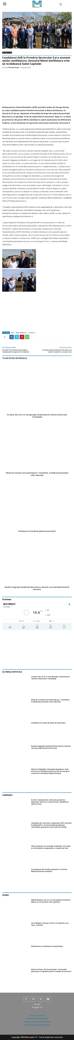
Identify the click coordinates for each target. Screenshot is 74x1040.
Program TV (37, 1007)
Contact (37, 1004)
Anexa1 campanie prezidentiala (37, 1021)
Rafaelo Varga (13, 67)
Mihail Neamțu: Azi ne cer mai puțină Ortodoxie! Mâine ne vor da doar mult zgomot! (50, 901)
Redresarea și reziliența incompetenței (47, 946)
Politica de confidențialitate (37, 1018)
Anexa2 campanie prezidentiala (37, 1025)
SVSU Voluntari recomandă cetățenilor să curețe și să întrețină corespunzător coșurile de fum (51, 847)
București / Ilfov (7, 53)
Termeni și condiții (37, 1015)
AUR (12, 332)
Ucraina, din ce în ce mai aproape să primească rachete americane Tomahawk (37, 415)
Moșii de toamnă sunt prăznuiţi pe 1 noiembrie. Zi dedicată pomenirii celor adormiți (37, 474)
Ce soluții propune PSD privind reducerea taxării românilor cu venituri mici (57, 351)
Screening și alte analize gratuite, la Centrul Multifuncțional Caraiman (49, 870)
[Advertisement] (37, 87)
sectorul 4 (32, 332)
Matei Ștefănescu (21, 332)
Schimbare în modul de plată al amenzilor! (37, 531)
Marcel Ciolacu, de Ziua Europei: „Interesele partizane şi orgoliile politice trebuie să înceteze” (51, 970)
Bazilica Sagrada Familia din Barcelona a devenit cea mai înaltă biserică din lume (37, 588)
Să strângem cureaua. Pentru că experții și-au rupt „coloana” (49, 924)
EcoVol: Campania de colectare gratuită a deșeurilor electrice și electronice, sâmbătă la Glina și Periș (50, 802)
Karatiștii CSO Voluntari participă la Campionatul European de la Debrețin (15, 351)
